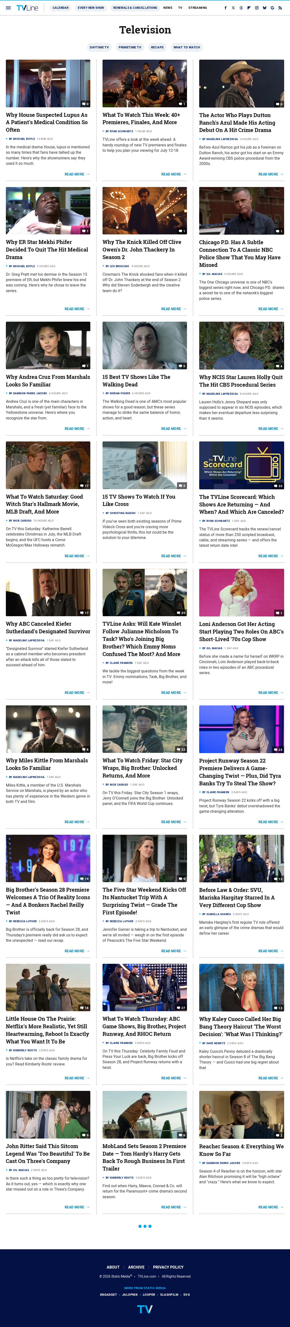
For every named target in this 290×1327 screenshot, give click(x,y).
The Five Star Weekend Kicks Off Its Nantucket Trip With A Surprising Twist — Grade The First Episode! (144, 901)
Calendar (61, 8)
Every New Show (91, 8)
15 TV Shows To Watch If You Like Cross (139, 500)
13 (280, 879)
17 (86, 485)
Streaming (197, 7)
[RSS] (280, 8)
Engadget (108, 1294)
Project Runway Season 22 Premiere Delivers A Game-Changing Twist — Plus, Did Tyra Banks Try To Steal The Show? (240, 772)
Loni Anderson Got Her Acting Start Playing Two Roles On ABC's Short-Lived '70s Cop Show (241, 631)
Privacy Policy (168, 1267)
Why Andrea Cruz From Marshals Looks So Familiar (48, 380)
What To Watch (187, 47)
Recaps (157, 47)
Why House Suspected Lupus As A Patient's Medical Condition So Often (47, 122)
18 (86, 1008)
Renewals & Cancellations (135, 8)
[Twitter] (233, 8)
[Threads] (241, 8)
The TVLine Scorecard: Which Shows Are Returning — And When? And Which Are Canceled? (241, 504)
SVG (186, 1294)
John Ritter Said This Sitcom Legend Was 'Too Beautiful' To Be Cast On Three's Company (48, 1153)
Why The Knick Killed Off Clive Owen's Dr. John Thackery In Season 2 (142, 249)
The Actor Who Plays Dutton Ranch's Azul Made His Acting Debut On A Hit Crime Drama (237, 122)
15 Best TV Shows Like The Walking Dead (136, 380)
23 (280, 749)
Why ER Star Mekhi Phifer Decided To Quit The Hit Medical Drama (47, 249)
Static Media (120, 1276)
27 (183, 1008)
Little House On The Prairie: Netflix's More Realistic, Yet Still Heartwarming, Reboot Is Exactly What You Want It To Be (47, 1030)
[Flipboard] (249, 8)
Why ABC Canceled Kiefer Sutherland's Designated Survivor (48, 627)
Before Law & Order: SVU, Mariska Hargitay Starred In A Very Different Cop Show (237, 897)
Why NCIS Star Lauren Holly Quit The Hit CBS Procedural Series (241, 380)
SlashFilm (169, 1294)
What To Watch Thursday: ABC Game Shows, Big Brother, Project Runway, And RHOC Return (144, 1026)
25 (183, 613)
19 (86, 879)
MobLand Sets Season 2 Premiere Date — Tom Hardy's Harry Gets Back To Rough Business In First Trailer (144, 1157)
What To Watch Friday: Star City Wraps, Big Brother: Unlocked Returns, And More (143, 768)
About (113, 1267)
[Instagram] (257, 8)
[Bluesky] (264, 8)
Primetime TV (130, 47)
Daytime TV (99, 47)
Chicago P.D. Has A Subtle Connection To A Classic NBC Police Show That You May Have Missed (240, 253)
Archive (136, 1267)
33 (280, 486)
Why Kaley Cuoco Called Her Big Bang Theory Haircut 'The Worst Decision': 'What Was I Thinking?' (241, 1026)
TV (180, 7)
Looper (149, 1294)
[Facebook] (225, 8)
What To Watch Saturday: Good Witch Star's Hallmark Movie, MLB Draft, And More (44, 504)
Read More (74, 174)
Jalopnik (130, 1294)
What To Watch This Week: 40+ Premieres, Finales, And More (141, 118)
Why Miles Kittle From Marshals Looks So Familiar (47, 764)
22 (183, 749)
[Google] (272, 8)
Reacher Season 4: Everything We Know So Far (241, 1150)
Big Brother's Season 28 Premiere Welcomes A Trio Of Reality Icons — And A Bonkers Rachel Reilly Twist (48, 901)
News (167, 7)
